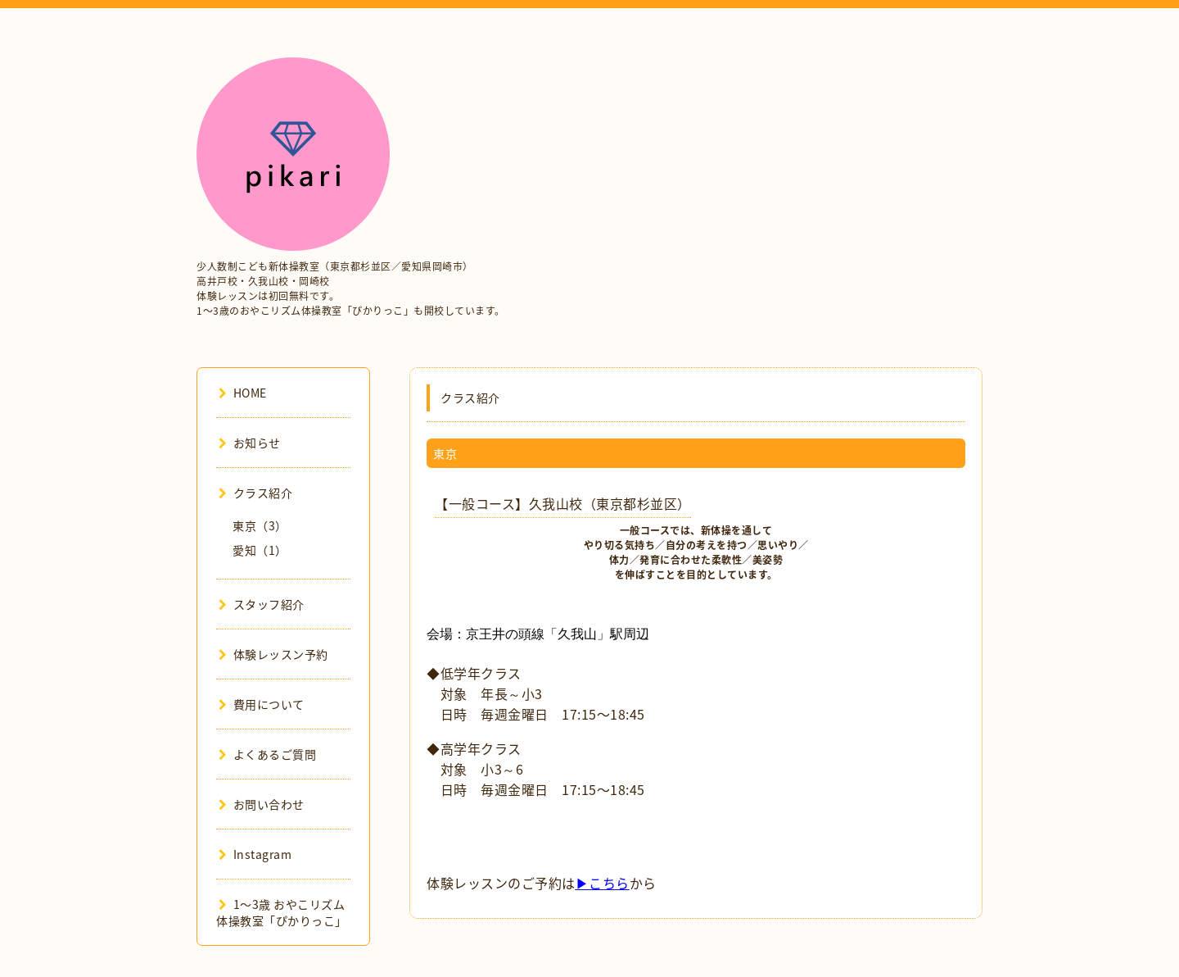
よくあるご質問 (267, 754)
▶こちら (603, 883)
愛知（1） (260, 550)
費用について (262, 704)
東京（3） (260, 525)
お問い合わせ (262, 804)
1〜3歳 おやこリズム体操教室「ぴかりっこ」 (281, 912)
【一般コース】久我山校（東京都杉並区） (563, 503)
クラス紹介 (255, 492)
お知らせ (250, 442)
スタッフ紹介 (262, 604)
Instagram (255, 854)
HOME (243, 392)
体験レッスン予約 (273, 654)
